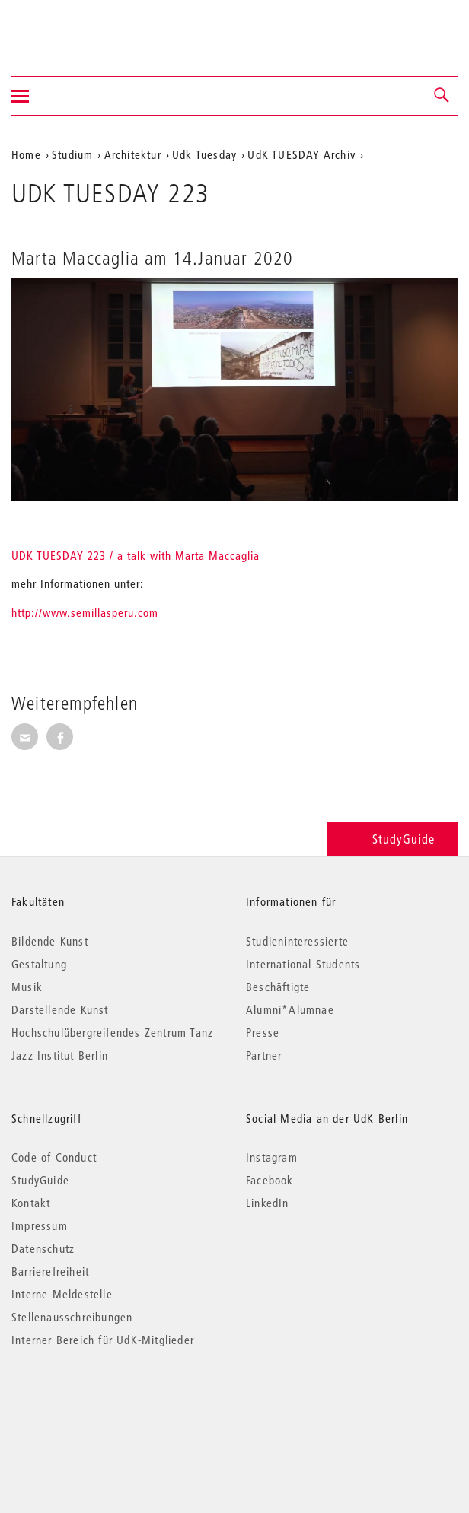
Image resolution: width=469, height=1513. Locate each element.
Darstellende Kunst (60, 1009)
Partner (264, 1055)
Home (26, 154)
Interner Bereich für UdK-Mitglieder (102, 1339)
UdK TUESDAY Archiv (301, 154)
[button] (442, 96)
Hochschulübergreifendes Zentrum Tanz (112, 1032)
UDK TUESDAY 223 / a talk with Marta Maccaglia (135, 555)
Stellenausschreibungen (71, 1316)
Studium (72, 154)
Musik (27, 986)
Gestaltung (39, 963)
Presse (262, 1032)
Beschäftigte (278, 986)
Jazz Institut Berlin (59, 1055)
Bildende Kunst (49, 941)
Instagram (272, 1157)
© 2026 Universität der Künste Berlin (91, 1404)
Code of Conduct (54, 1157)
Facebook (270, 1179)
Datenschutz (43, 1248)
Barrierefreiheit (50, 1271)
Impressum (39, 1225)
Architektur (132, 154)
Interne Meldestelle (62, 1294)
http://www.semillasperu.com (84, 612)
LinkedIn (267, 1202)
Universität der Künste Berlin (71, 28)
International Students (303, 963)
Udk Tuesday (204, 154)
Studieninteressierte (297, 941)
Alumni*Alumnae (290, 1009)
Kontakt (30, 1202)
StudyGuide (392, 839)
